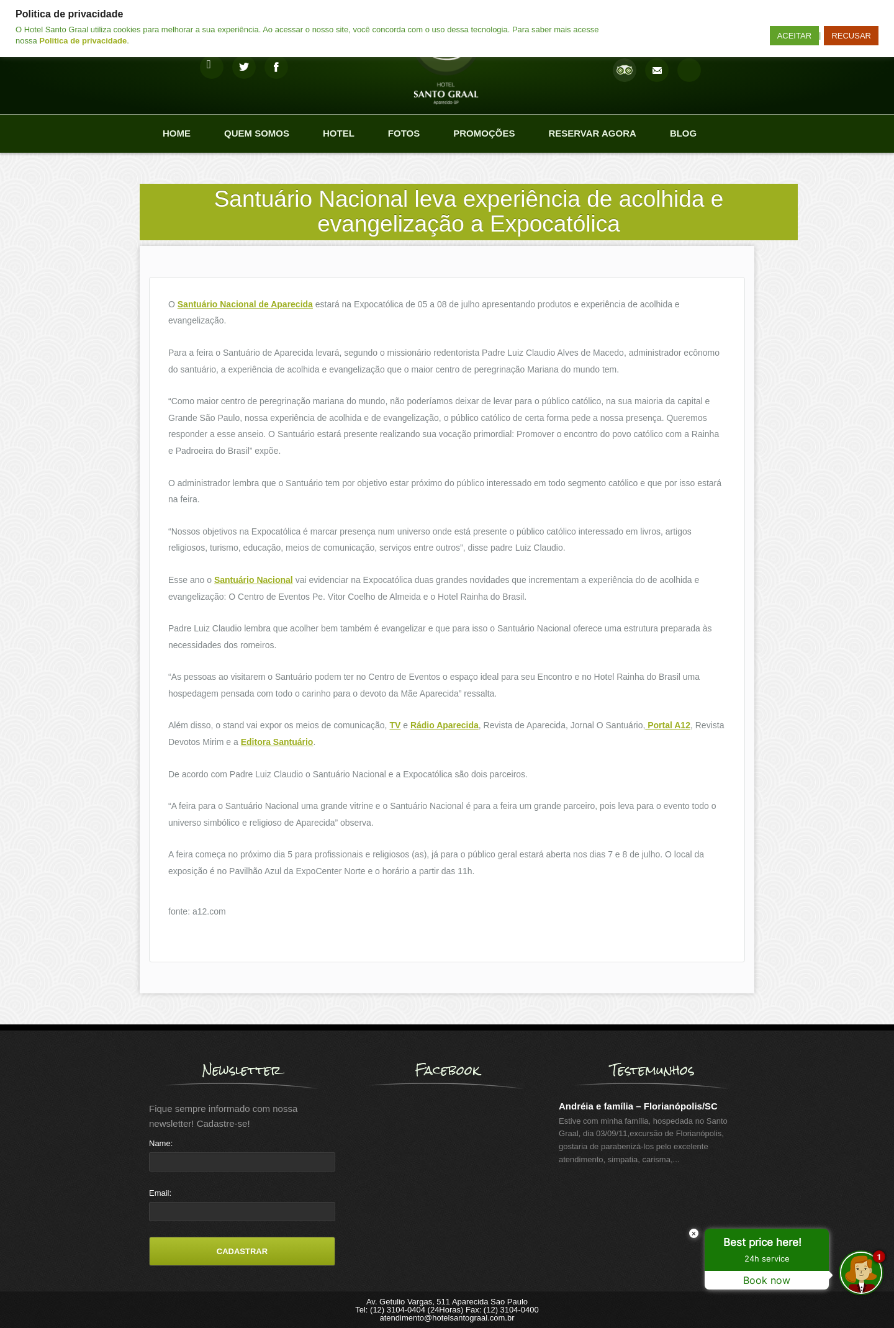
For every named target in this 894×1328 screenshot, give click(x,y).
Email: (160, 1193)
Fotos (404, 133)
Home (177, 133)
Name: (161, 1143)
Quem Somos (256, 133)
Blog (683, 133)
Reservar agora (592, 133)
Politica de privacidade (83, 40)
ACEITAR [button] (794, 35)
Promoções (484, 133)
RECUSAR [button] (851, 35)
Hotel (338, 133)
